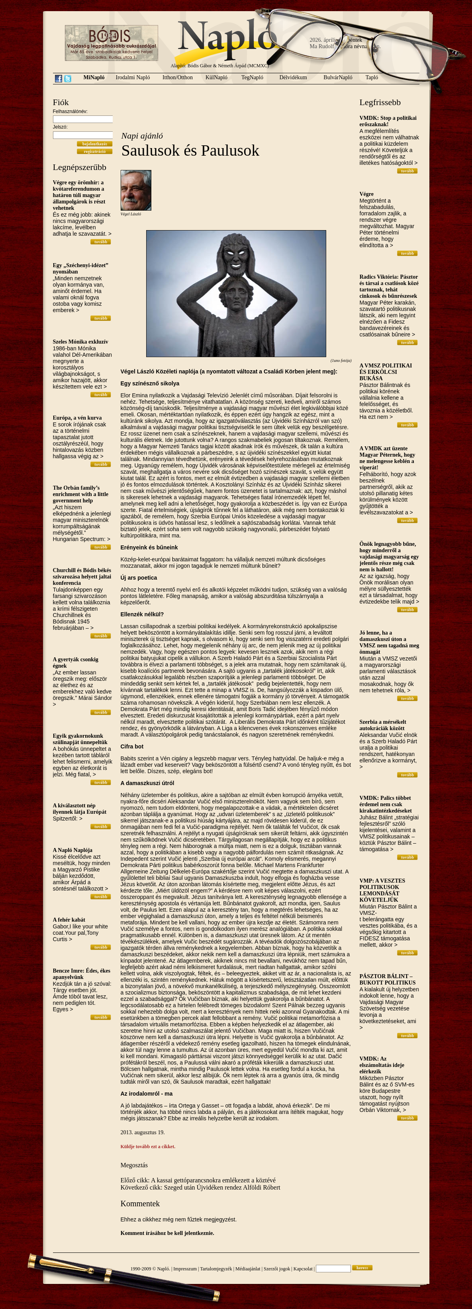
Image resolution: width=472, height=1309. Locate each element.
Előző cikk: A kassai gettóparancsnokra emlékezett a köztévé (198, 1180)
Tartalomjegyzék (216, 1269)
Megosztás (134, 1165)
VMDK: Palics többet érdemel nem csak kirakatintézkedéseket (386, 804)
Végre (367, 194)
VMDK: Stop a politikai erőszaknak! (388, 121)
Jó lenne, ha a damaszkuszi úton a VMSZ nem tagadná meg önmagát (389, 642)
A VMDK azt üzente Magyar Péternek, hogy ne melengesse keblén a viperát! (387, 458)
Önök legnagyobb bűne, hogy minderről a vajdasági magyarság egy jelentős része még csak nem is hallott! (389, 556)
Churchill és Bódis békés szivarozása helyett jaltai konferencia (82, 576)
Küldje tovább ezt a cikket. (148, 1146)
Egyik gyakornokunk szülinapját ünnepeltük (80, 739)
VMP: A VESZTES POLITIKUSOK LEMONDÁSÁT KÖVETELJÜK (382, 890)
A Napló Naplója (73, 850)
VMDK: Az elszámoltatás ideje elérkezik (382, 1065)
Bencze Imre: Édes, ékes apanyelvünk (81, 974)
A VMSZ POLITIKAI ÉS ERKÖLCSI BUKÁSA (386, 372)
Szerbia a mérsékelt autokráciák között (383, 725)
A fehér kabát (69, 920)
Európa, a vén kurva (77, 418)
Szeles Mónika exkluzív (80, 342)
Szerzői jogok (277, 1269)
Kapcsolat (303, 1269)
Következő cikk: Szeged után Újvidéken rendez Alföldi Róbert (200, 1187)
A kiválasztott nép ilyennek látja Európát (80, 809)
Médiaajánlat (247, 1269)
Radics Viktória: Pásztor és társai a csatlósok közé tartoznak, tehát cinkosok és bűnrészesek (389, 286)
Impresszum (185, 1269)
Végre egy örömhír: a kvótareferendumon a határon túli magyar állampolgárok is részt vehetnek (79, 195)
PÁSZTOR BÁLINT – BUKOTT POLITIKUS (388, 979)
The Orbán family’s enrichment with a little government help (81, 494)
